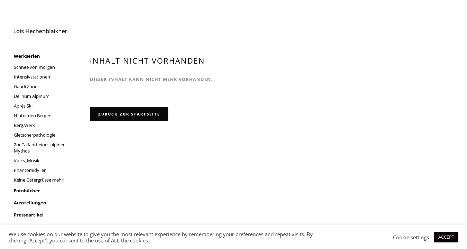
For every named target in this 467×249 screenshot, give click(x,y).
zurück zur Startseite (129, 114)
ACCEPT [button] (446, 237)
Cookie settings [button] (411, 237)
